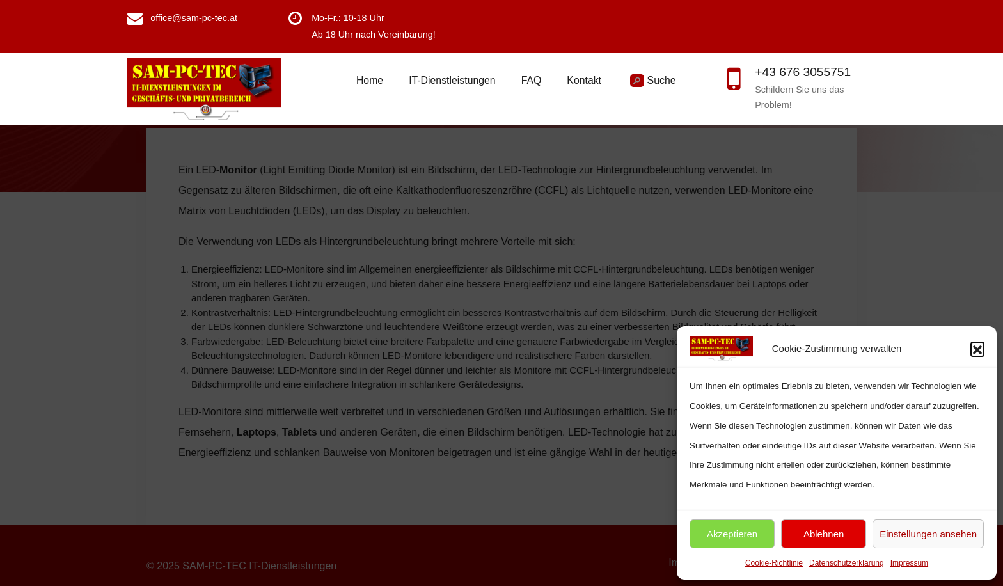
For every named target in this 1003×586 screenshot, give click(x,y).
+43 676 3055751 (803, 72)
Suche (652, 80)
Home (369, 80)
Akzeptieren (732, 533)
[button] (977, 348)
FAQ (531, 80)
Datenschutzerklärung (846, 562)
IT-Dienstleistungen (452, 80)
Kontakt (584, 80)
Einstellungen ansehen (928, 533)
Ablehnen (823, 533)
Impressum (909, 562)
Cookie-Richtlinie (774, 562)
